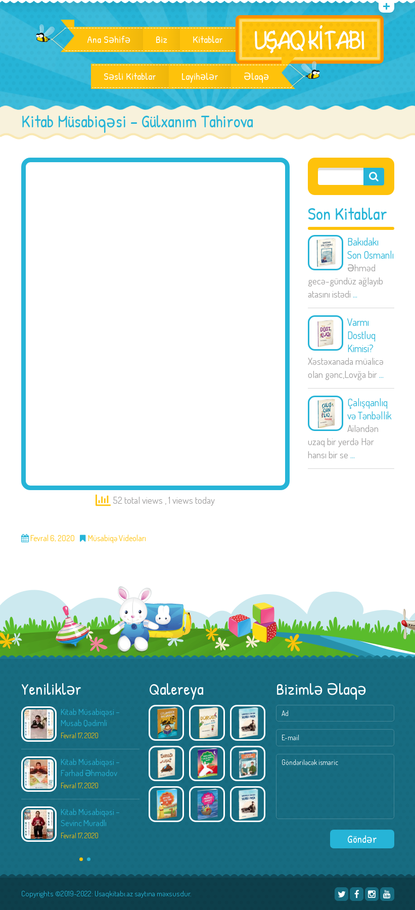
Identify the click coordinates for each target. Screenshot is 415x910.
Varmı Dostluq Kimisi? (361, 335)
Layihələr (200, 76)
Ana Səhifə (108, 39)
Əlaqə (256, 76)
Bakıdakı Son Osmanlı (370, 248)
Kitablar (208, 39)
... (355, 294)
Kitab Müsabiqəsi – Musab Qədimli (90, 717)
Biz (161, 39)
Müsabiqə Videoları (117, 538)
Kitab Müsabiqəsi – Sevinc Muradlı (90, 817)
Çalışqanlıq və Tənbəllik (369, 409)
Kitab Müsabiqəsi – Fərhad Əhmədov (90, 767)
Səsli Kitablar (130, 76)
